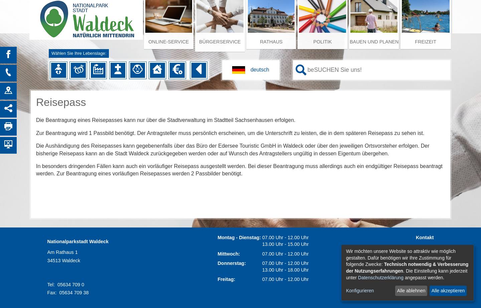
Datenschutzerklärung (381, 277)
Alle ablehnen (411, 290)
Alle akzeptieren (448, 290)
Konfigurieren (360, 290)
